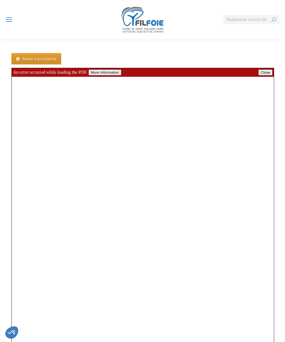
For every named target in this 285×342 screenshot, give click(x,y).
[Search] (251, 19)
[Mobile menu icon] (9, 19)
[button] (11, 332)
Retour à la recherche (36, 58)
